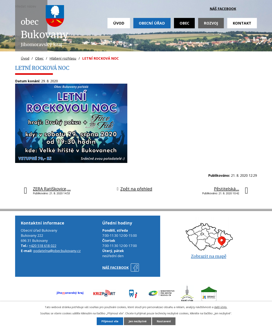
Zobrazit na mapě (208, 256)
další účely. (220, 307)
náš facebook (223, 8)
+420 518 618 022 (42, 245)
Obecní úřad (152, 23)
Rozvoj (211, 23)
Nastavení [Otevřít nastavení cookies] (164, 321)
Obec (184, 23)
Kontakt (242, 23)
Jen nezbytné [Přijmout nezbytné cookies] (138, 321)
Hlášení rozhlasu (62, 58)
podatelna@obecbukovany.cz (57, 250)
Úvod (118, 23)
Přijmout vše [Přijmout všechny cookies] (109, 321)
